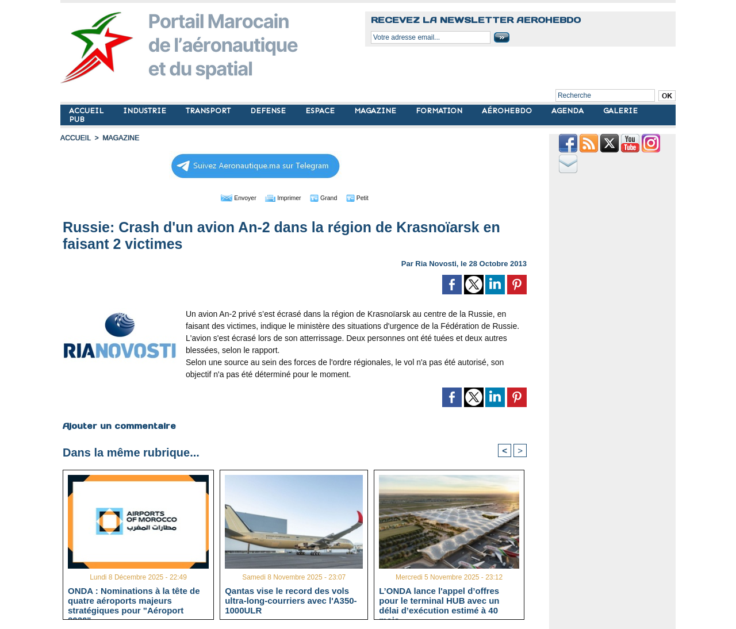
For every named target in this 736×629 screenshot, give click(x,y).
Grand (329, 197)
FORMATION (440, 110)
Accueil (75, 138)
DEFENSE (269, 110)
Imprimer (281, 197)
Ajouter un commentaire (119, 425)
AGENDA (568, 110)
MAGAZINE (376, 110)
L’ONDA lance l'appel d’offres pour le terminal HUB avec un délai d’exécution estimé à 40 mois (439, 600)
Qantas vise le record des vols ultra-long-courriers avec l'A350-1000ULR (290, 600)
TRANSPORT (209, 110)
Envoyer (229, 197)
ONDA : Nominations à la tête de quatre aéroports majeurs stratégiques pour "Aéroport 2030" (134, 600)
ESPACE (321, 110)
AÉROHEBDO (508, 110)
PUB (77, 119)
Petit (368, 197)
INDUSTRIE (145, 110)
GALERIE (620, 110)
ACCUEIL (87, 110)
